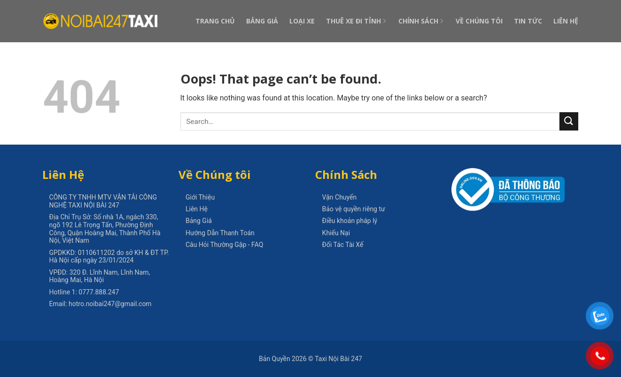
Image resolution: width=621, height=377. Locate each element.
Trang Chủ (215, 20)
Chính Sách (421, 20)
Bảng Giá (262, 20)
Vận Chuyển (339, 197)
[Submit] (568, 121)
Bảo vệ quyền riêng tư (353, 209)
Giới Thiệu (200, 197)
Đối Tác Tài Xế (343, 244)
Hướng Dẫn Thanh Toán (220, 233)
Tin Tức (528, 20)
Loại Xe (302, 20)
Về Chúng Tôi (479, 20)
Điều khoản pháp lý (350, 220)
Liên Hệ (565, 20)
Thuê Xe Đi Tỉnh (356, 20)
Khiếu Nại (336, 233)
